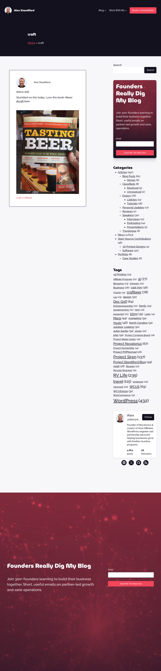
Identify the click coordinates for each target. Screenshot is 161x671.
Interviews (133, 219)
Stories (131, 180)
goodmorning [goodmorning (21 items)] (123, 310)
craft (18, 197)
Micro (121, 234)
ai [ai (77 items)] (142, 279)
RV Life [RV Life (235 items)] (125, 375)
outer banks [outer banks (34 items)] (123, 331)
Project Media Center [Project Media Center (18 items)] (126, 339)
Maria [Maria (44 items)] (120, 318)
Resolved (132, 187)
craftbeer (27, 197)
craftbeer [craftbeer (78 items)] (137, 292)
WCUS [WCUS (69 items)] (137, 386)
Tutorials (132, 203)
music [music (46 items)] (120, 323)
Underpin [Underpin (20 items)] (140, 382)
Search (117, 65)
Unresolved (134, 191)
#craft (20, 101)
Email (118, 138)
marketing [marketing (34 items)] (137, 318)
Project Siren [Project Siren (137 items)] (129, 357)
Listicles (132, 199)
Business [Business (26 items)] (121, 288)
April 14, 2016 (22, 91)
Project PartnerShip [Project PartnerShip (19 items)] (126, 348)
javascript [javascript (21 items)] (121, 314)
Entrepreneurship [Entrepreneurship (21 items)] (125, 306)
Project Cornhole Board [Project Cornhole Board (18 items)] (140, 335)
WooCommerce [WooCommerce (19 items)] (124, 395)
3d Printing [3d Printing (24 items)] (122, 274)
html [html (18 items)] (139, 310)
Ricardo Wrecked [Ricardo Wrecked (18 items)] (124, 370)
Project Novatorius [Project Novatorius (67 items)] (130, 343)
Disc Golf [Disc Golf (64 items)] (123, 301)
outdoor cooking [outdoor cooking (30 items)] (126, 327)
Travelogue (129, 230)
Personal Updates (133, 207)
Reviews (127, 211)
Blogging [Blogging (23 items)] (120, 284)
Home (31, 42)
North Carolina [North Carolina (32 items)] (141, 323)
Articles (122, 172)
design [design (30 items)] (130, 297)
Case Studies (130, 258)
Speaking (128, 215)
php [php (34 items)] (118, 335)
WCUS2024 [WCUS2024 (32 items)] (123, 391)
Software (127, 250)
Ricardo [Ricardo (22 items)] (132, 366)
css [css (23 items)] (117, 297)
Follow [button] (148, 417)
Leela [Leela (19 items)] (150, 314)
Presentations (135, 227)
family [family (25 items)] (145, 306)
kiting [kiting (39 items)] (136, 314)
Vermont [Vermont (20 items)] (120, 387)
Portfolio (123, 254)
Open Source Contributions (134, 238)
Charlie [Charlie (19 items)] (119, 292)
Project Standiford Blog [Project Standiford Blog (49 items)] (132, 362)
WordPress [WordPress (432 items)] (131, 400)
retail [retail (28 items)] (119, 366)
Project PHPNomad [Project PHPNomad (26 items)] (127, 352)
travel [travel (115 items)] (122, 381)
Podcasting (133, 223)
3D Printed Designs (134, 246)
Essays (126, 195)
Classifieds (128, 183)
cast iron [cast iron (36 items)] (139, 288)
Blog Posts (128, 176)
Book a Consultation (143, 10)
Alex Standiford (24, 10)
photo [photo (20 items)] (140, 331)
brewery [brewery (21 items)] (137, 283)
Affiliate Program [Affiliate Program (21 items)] (125, 279)
